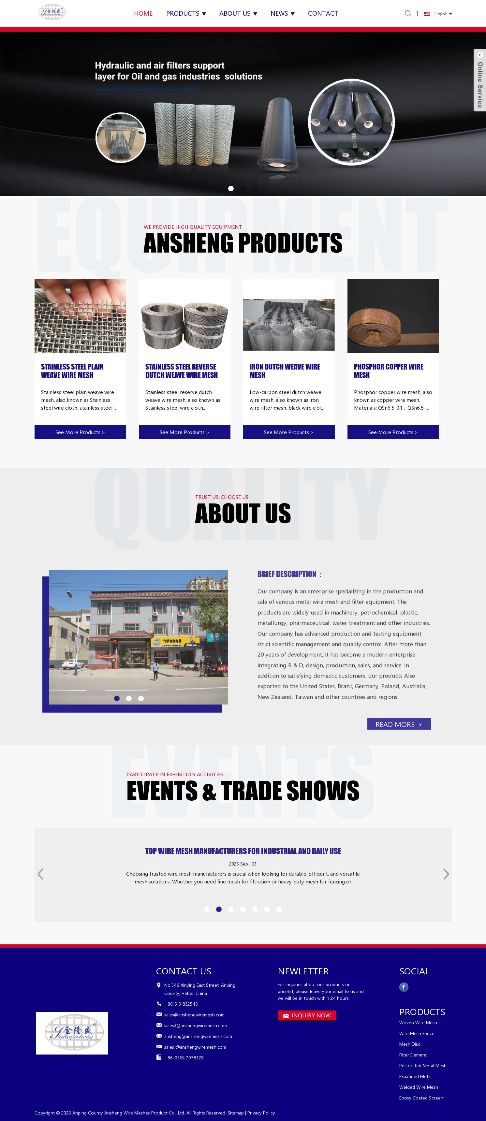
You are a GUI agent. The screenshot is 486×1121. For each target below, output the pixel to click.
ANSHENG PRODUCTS (243, 242)
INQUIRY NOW (311, 1015)
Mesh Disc (409, 1044)
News (283, 12)
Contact (323, 12)
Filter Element (413, 1055)
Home (143, 12)
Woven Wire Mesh (418, 1022)
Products (186, 12)
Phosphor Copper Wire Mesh (388, 371)
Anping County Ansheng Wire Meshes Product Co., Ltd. (128, 1113)
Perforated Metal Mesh (423, 1065)
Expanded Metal (415, 1076)
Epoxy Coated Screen (421, 1098)
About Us (238, 12)
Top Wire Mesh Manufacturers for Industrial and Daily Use (243, 870)
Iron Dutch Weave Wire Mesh (285, 371)
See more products (80, 432)
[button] (231, 188)
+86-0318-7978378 (184, 1058)
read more (399, 762)
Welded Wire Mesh (418, 1087)
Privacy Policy (261, 1113)
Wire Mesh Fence (416, 1033)
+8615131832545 (181, 1004)
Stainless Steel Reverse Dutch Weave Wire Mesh (181, 371)
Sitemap (236, 1113)
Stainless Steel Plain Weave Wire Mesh (72, 371)
